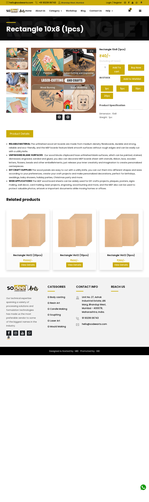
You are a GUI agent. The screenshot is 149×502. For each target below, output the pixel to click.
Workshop (71, 10)
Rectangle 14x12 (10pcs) (74, 255)
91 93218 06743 (90, 317)
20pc (107, 96)
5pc (122, 88)
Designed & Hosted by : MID (64, 351)
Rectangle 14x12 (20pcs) (27, 255)
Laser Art (55, 320)
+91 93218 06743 (47, 2)
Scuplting (55, 314)
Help (108, 10)
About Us (40, 10)
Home (28, 10)
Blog (83, 10)
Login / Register (114, 2)
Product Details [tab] (20, 134)
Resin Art (55, 302)
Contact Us (95, 10)
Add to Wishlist (132, 79)
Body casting (57, 297)
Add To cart (116, 69)
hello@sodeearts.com (21, 2)
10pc (138, 88)
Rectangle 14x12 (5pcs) (121, 255)
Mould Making (58, 326)
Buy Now (136, 67)
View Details (28, 264)
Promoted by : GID (90, 351)
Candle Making (58, 308)
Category (54, 10)
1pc (107, 88)
